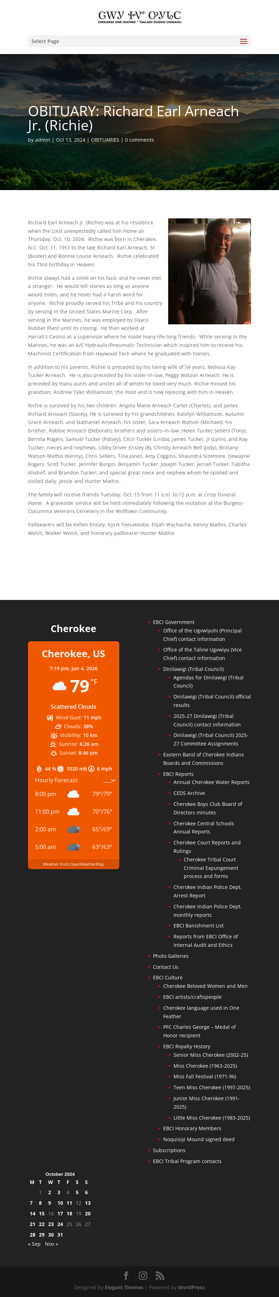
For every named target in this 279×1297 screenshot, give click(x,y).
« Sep (34, 1243)
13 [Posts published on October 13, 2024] (88, 1202)
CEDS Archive (189, 793)
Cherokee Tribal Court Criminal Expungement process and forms (211, 868)
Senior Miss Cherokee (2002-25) (210, 1054)
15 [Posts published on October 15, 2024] (42, 1213)
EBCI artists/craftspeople (192, 997)
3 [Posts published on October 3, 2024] (58, 1192)
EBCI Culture (168, 977)
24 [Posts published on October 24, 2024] (60, 1224)
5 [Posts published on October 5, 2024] (77, 1192)
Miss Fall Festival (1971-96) (204, 1076)
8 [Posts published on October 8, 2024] (40, 1202)
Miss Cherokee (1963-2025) (205, 1065)
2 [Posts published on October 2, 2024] (49, 1192)
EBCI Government (173, 622)
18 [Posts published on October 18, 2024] (69, 1213)
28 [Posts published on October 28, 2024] (32, 1234)
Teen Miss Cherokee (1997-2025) (211, 1087)
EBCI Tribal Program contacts (187, 1161)
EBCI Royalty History (186, 1046)
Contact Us (165, 966)
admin (42, 139)
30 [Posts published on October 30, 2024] (51, 1234)
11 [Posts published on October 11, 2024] (69, 1202)
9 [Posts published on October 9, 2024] (49, 1202)
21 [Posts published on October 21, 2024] (32, 1224)
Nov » (51, 1243)
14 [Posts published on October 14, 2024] (32, 1213)
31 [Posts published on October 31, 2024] (60, 1234)
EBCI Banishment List (198, 925)
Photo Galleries (171, 956)
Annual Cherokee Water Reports (211, 782)
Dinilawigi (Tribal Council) (193, 669)
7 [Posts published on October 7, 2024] (31, 1202)
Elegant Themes (124, 1287)
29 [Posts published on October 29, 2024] (42, 1234)
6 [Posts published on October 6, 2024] (86, 1192)
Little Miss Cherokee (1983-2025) (211, 1117)
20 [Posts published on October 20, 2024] (88, 1213)
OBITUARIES (105, 139)
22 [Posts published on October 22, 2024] (42, 1224)
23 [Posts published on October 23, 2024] (51, 1224)
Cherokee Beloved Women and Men (205, 986)
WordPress (191, 1287)
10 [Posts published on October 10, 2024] (60, 1202)
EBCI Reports (178, 774)
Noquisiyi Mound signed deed (199, 1139)
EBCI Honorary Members (192, 1128)
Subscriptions (169, 1150)
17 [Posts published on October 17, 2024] (60, 1213)
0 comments (139, 139)
